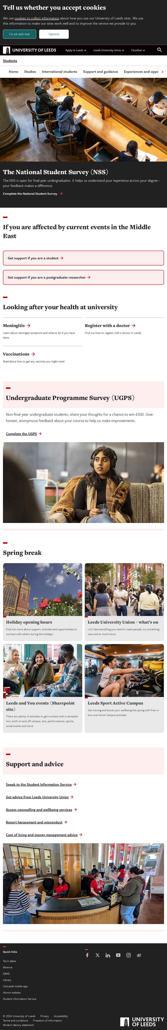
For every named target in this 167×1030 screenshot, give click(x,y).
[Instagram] (129, 955)
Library (7, 980)
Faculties (138, 50)
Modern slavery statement (18, 1025)
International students (59, 71)
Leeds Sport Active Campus (115, 703)
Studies (30, 71)
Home (13, 71)
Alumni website (12, 992)
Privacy (44, 1016)
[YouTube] (118, 955)
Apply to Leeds (76, 50)
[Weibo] (139, 955)
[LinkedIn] (108, 955)
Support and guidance (100, 71)
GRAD (6, 973)
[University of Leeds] (142, 1022)
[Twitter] (97, 955)
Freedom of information (47, 1020)
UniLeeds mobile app (15, 986)
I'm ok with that (19, 34)
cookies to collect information (37, 18)
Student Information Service (19, 999)
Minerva (7, 967)
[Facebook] (87, 955)
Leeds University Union (109, 50)
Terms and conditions (15, 1020)
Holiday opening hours (29, 622)
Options (54, 34)
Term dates (9, 961)
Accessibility (61, 1016)
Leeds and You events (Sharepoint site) (40, 706)
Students (10, 61)
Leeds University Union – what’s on (123, 622)
